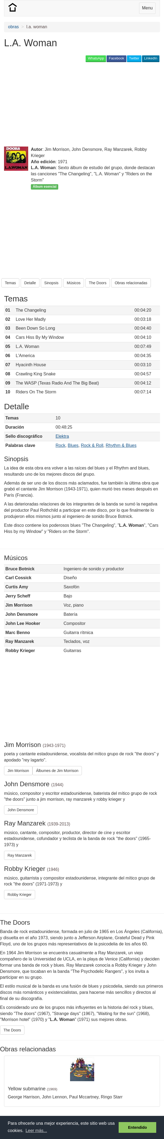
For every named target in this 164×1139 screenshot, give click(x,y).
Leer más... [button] (36, 1130)
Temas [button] (10, 283)
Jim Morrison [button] (18, 770)
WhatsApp (96, 58)
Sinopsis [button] (51, 283)
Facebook (116, 58)
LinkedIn (150, 58)
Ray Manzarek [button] (20, 855)
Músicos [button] (74, 283)
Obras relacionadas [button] (131, 283)
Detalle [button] (30, 283)
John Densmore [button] (21, 810)
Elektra (62, 436)
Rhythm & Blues (121, 445)
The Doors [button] (97, 283)
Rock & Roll (92, 445)
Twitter (134, 58)
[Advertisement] (67, 105)
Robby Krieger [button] (20, 894)
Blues (73, 445)
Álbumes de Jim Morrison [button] (57, 770)
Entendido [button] (137, 1127)
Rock (60, 445)
